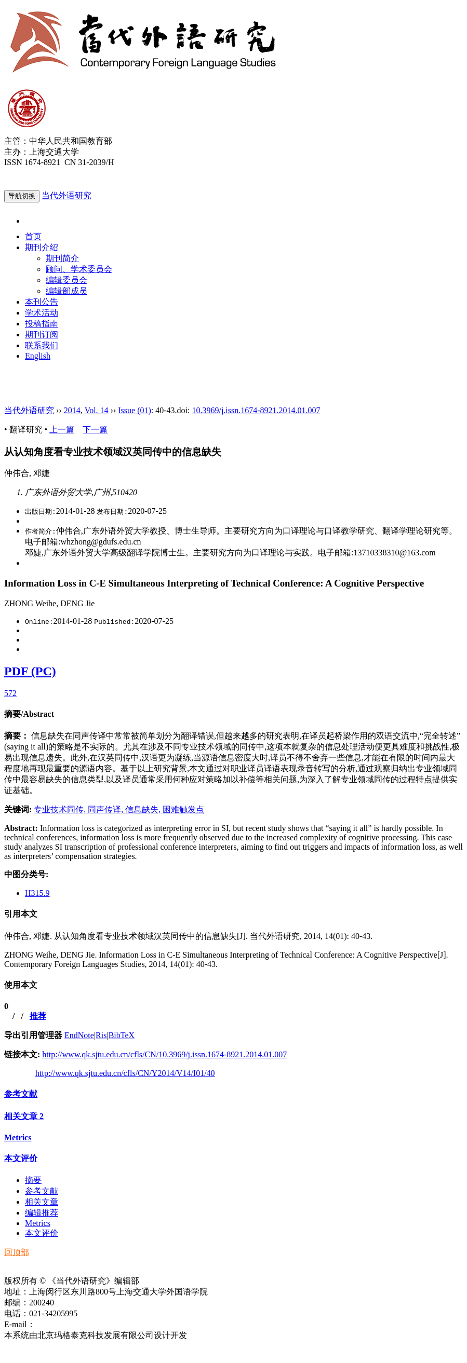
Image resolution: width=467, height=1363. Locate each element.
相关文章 (24, 1116)
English (37, 355)
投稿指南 (41, 323)
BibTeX (122, 1035)
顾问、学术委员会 (79, 269)
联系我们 (41, 345)
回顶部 (16, 1252)
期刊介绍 (41, 247)
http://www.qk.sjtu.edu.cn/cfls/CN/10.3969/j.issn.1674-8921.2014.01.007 (164, 1054)
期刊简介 (62, 258)
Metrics (17, 1137)
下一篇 (95, 429)
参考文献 (20, 1093)
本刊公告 (41, 301)
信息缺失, (144, 809)
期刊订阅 (41, 334)
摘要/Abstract (29, 714)
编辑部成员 (66, 291)
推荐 (38, 1016)
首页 (33, 236)
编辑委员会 (66, 280)
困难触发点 (183, 809)
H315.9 (37, 893)
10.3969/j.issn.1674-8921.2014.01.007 (256, 410)
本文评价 (20, 1158)
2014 (72, 410)
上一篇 (61, 429)
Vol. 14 (97, 410)
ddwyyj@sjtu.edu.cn (69, 1324)
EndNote (79, 1035)
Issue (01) (134, 410)
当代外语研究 (66, 195)
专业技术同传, (61, 809)
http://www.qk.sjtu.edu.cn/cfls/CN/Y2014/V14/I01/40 (125, 1073)
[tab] (233, 714)
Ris (101, 1035)
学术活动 (41, 312)
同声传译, (106, 809)
